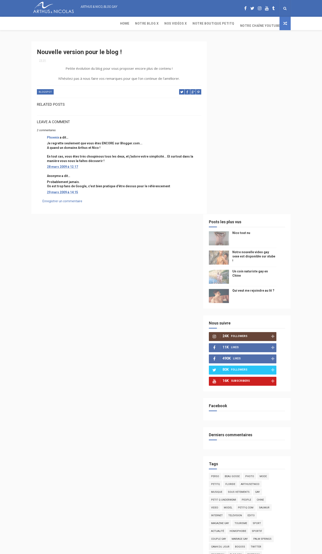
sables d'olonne (229, 418)
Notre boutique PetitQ (127, 23)
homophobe (226, 426)
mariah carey (227, 387)
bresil (222, 395)
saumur (271, 332)
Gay (264, 317)
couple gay (225, 364)
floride (237, 309)
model (235, 332)
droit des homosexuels (247, 395)
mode (270, 301)
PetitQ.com (266, 418)
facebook (260, 379)
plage (249, 418)
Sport (264, 348)
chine (267, 325)
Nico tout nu (248, 58)
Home (38, 23)
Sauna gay (225, 434)
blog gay (243, 379)
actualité (224, 356)
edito (258, 340)
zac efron (224, 379)
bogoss (247, 372)
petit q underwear (230, 325)
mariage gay (247, 364)
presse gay (266, 411)
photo (256, 301)
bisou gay (224, 403)
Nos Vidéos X (89, 23)
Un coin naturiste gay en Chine (253, 523)
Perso (222, 301)
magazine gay (227, 348)
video (221, 332)
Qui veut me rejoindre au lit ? (260, 116)
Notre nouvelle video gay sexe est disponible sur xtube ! (260, 82)
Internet (224, 340)
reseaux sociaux (252, 387)
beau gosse (239, 301)
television (242, 340)
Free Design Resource (179, 548)
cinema (222, 411)
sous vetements (245, 317)
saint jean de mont (252, 426)
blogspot (45, 89)
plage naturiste (267, 403)
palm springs (269, 364)
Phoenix (53, 135)
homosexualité (243, 411)
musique (223, 317)
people (253, 325)
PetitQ (222, 309)
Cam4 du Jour (227, 372)
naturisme (243, 403)
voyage (273, 387)
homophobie (245, 356)
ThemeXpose (152, 548)
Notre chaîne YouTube (174, 23)
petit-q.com (252, 332)
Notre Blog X (61, 23)
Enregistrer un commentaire (62, 199)
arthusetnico (257, 309)
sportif (264, 356)
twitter (263, 372)
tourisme (248, 348)
